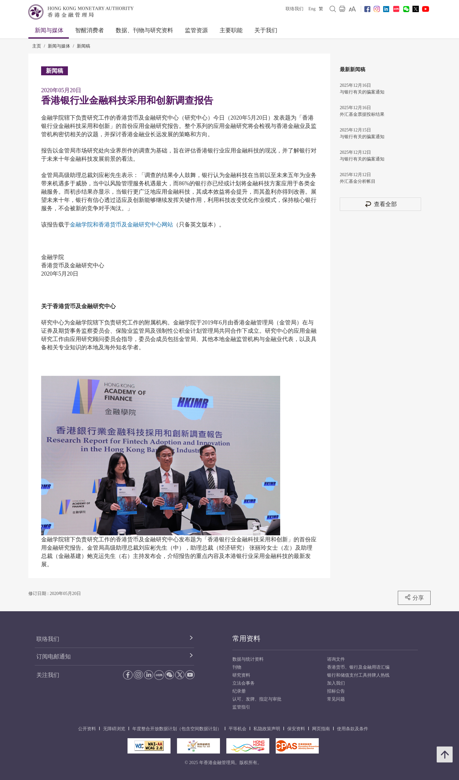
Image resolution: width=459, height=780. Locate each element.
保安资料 (296, 728)
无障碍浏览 (114, 728)
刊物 (236, 667)
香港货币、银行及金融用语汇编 (358, 667)
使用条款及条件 (352, 728)
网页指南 (321, 728)
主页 (36, 46)
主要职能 (231, 30)
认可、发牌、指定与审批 (256, 699)
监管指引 (241, 707)
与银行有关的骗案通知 (362, 92)
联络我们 (294, 8)
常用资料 (246, 639)
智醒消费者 (89, 30)
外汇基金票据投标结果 (362, 114)
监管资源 (196, 30)
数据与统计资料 (248, 659)
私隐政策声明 (266, 728)
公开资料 (87, 728)
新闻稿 (83, 46)
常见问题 (336, 699)
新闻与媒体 (49, 30)
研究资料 (241, 675)
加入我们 (336, 683)
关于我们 (265, 30)
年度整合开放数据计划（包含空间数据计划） (177, 728)
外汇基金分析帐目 (357, 181)
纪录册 (239, 691)
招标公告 (336, 691)
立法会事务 (243, 683)
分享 (414, 597)
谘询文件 (336, 659)
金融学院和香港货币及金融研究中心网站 (121, 224)
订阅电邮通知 (53, 656)
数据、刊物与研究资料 (144, 30)
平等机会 (237, 728)
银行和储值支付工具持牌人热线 (358, 675)
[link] (352, 9)
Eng (312, 8)
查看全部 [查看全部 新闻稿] (380, 204)
